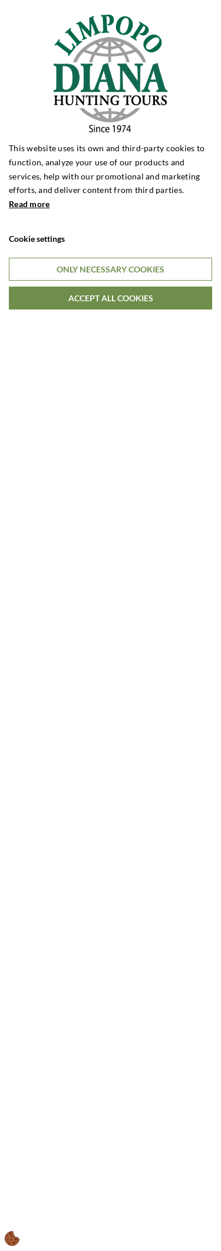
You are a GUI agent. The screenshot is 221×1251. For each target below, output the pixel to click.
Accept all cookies (110, 298)
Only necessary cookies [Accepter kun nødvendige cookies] (110, 269)
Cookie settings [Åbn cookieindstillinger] (37, 239)
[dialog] (110, 625)
